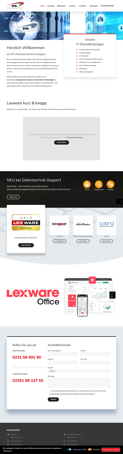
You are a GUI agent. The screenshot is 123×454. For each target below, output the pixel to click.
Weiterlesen (7, 451)
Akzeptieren (60, 142)
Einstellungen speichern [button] (111, 450)
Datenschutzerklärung (73, 137)
